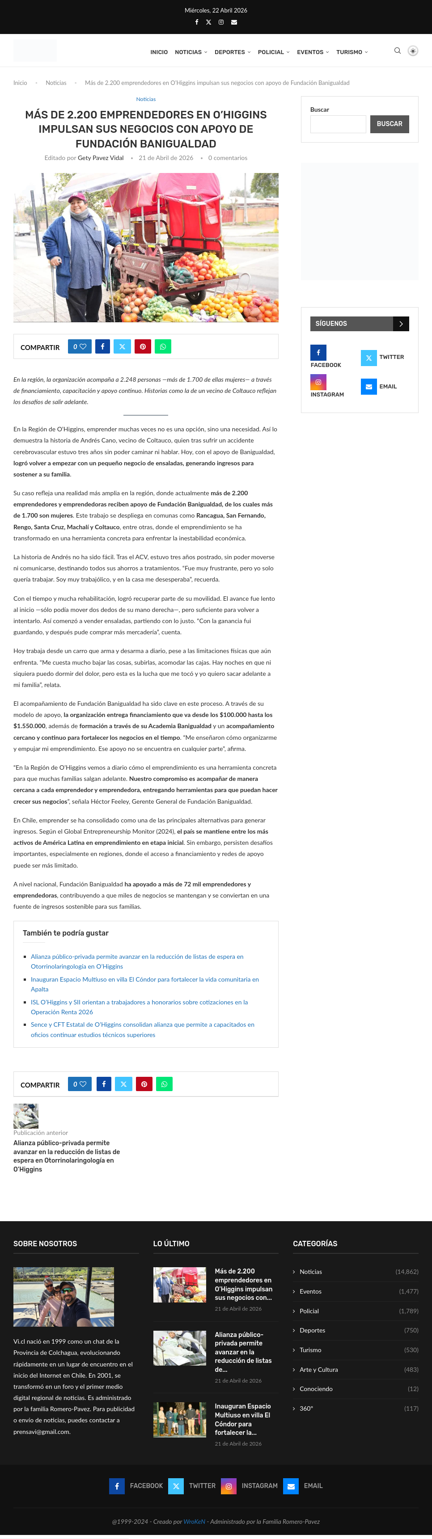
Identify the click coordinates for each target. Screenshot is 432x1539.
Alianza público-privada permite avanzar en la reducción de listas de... (243, 1356)
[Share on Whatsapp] (163, 350)
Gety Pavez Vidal (101, 161)
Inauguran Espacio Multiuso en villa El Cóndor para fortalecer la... (243, 1424)
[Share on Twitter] (122, 350)
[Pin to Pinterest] (143, 350)
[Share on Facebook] (102, 350)
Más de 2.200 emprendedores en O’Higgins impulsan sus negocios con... (244, 1289)
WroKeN (194, 1525)
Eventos (310, 52)
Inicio (159, 52)
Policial (271, 52)
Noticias (188, 52)
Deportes (230, 52)
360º (359, 1412)
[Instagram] (221, 21)
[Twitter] (209, 21)
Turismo (349, 52)
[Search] (397, 52)
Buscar (319, 113)
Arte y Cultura (359, 1373)
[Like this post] (83, 350)
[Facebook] (196, 21)
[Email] (234, 21)
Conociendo (359, 1392)
